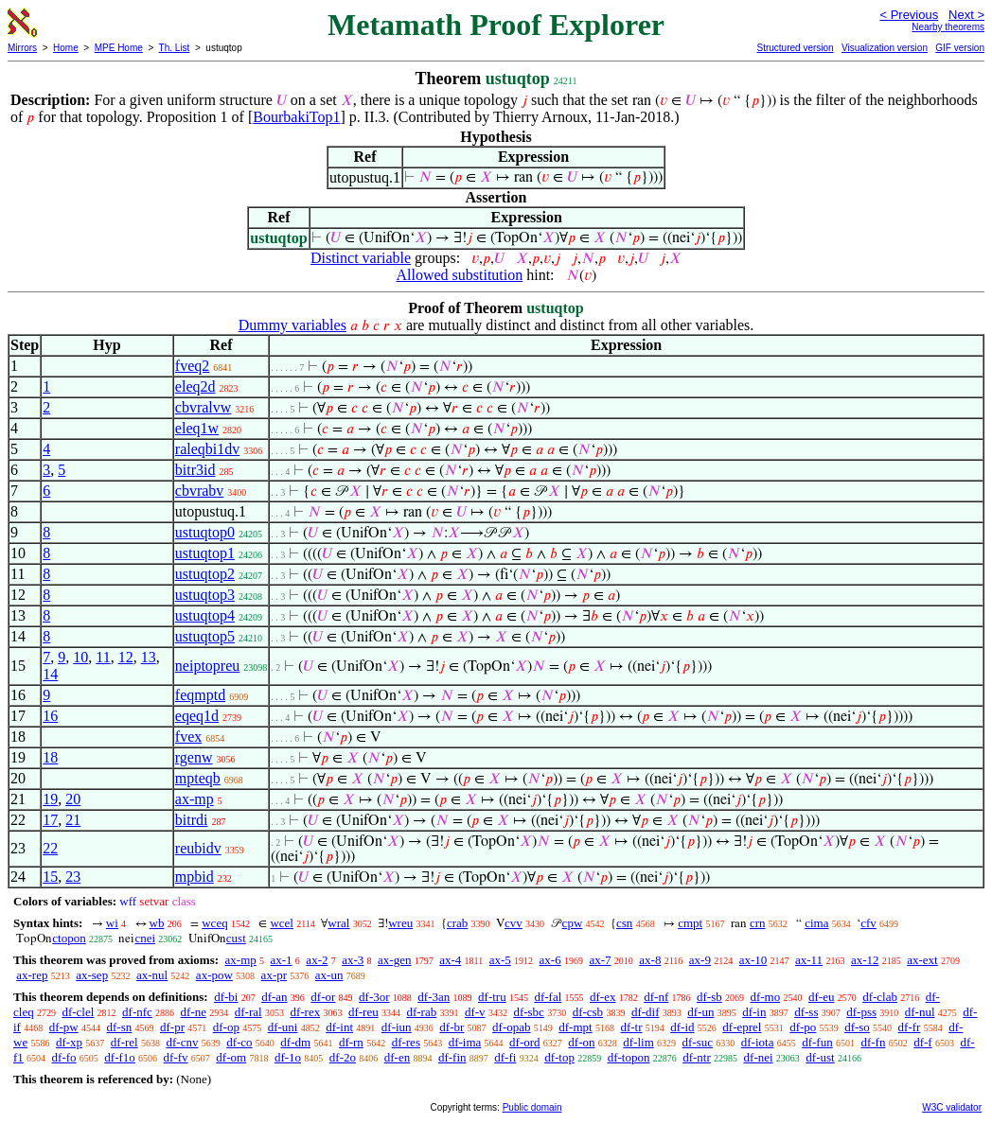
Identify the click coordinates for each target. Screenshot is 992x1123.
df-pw (64, 1027)
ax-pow (214, 975)
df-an (274, 997)
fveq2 (192, 366)
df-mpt (575, 1027)
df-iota (757, 1042)
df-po (802, 1027)
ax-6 (550, 960)
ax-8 (650, 960)
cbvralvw (203, 407)
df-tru (492, 997)
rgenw (194, 757)
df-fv (176, 1057)
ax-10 (753, 960)
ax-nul (152, 975)
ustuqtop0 (205, 532)
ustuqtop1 (205, 553)
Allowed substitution (459, 275)
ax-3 (352, 960)
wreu (400, 923)
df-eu (821, 997)
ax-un (329, 975)
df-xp (69, 1042)
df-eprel (741, 1027)
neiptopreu (207, 666)
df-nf (656, 997)
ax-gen (394, 960)
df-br (451, 1027)
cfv (868, 923)
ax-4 (450, 960)
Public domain (532, 1107)
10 (80, 657)
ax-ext (922, 960)
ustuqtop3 (205, 595)
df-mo (765, 997)
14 (50, 674)
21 (72, 820)
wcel (281, 923)
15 (50, 877)
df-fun (817, 1042)
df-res (406, 1042)
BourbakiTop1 (296, 117)
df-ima (465, 1042)
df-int (339, 1027)
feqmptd (200, 695)
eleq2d (195, 386)
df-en (397, 1057)
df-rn (351, 1042)
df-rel (124, 1042)
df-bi (226, 997)
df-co (239, 1042)
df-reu (363, 1012)
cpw (572, 923)
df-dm (295, 1042)
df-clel (78, 1012)
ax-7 (600, 960)
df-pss (861, 1012)
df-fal (547, 997)
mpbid (194, 877)
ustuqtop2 (205, 574)
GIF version (959, 48)
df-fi (505, 1057)
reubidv (198, 848)
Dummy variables (292, 325)
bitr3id (195, 470)
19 (50, 799)
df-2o (342, 1057)
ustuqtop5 (205, 636)
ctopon (68, 938)
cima (816, 923)
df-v (475, 1012)
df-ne (193, 1012)
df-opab (511, 1027)
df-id (682, 1027)
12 (125, 657)
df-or (322, 997)
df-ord (524, 1042)
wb (157, 923)
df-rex (305, 1012)
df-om (231, 1057)
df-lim (638, 1042)
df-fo (64, 1057)
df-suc (698, 1042)
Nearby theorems (948, 27)
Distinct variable (360, 258)
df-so (857, 1027)
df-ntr (696, 1057)
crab (457, 923)
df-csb (588, 1012)
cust (236, 938)
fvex (188, 736)
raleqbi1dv (207, 449)
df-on (581, 1042)
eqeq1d (197, 716)
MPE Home (119, 48)
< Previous (908, 15)
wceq (214, 923)
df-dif (645, 1012)
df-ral (248, 1012)
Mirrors (22, 48)
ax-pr (274, 975)
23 (72, 877)
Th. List (174, 48)
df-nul (920, 1012)
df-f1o (119, 1057)
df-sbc (528, 1012)
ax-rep (31, 975)
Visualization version (884, 48)
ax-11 (809, 960)
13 (148, 657)
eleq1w (197, 428)
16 (50, 716)
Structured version (794, 48)
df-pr (172, 1027)
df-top (559, 1057)
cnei (144, 938)
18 (50, 757)
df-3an (433, 997)
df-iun (396, 1027)
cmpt (690, 923)
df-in (754, 1012)
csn (624, 923)
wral (338, 923)
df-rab (421, 1012)
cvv (514, 923)
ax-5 (500, 960)
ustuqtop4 (205, 615)
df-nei (758, 1057)
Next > (966, 15)
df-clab (879, 997)
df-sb (709, 997)
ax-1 (281, 960)
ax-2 (317, 960)
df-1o (288, 1057)
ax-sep (92, 975)
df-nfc (137, 1012)
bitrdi (191, 820)
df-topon (629, 1057)
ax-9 (700, 960)
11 (103, 657)
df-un (700, 1012)
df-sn (120, 1027)
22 (50, 848)
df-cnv (182, 1042)
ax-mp (194, 799)
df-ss (806, 1012)
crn (758, 923)
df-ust (820, 1057)
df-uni (283, 1027)
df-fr (909, 1027)
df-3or (374, 997)
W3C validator (952, 1107)
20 (72, 799)
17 (50, 820)
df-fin (452, 1057)
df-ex (602, 997)
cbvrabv (199, 491)
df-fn (872, 1042)
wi (112, 923)
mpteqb (198, 778)
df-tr (631, 1027)
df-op (226, 1027)
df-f (922, 1042)
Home (66, 48)
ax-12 (865, 960)
